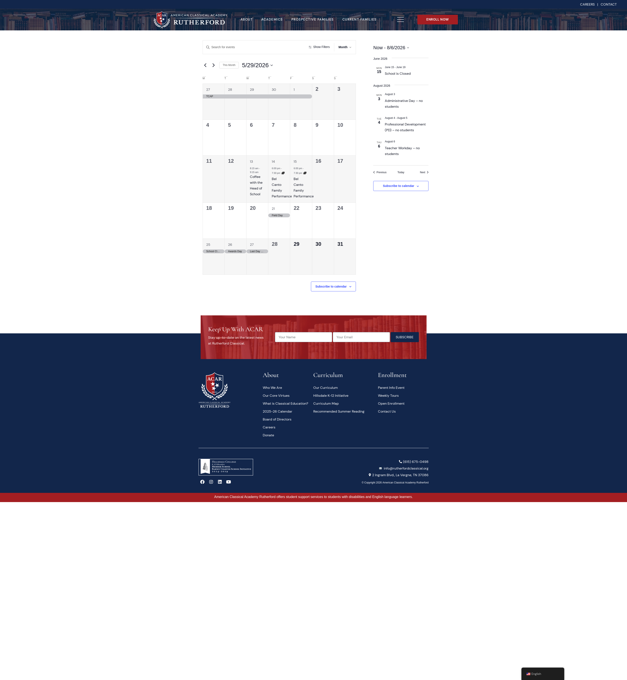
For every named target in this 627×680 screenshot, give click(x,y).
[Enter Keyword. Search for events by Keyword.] (240, 47)
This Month (229, 77)
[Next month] (213, 77)
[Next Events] (424, 172)
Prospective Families (312, 19)
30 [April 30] (274, 102)
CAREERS (587, 4)
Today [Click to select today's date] (400, 172)
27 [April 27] (208, 102)
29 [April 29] (252, 102)
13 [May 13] (251, 174)
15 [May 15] (295, 174)
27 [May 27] (252, 257)
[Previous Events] (380, 172)
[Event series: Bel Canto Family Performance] (283, 185)
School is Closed (398, 73)
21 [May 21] (273, 221)
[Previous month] (205, 77)
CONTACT (609, 4)
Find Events (289, 47)
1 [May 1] (294, 102)
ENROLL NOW (437, 19)
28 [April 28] (230, 102)
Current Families (359, 19)
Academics (272, 19)
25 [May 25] (208, 257)
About (246, 19)
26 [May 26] (230, 257)
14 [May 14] (273, 174)
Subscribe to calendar (331, 299)
